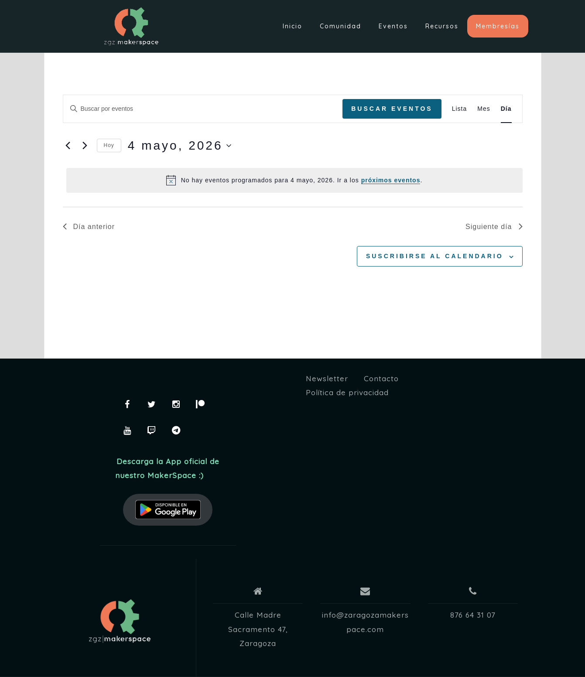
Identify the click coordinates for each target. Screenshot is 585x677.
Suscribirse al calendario (434, 256)
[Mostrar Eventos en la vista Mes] (483, 109)
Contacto (381, 378)
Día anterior (89, 226)
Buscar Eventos (391, 108)
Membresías (498, 26)
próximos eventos (391, 180)
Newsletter (327, 378)
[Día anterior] (68, 145)
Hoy (109, 145)
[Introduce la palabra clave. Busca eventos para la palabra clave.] (203, 109)
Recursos (441, 26)
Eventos (393, 26)
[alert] (294, 180)
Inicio (292, 26)
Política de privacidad (347, 392)
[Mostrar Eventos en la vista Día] (506, 109)
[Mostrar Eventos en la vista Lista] (459, 109)
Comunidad (340, 26)
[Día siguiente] (85, 145)
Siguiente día (493, 226)
